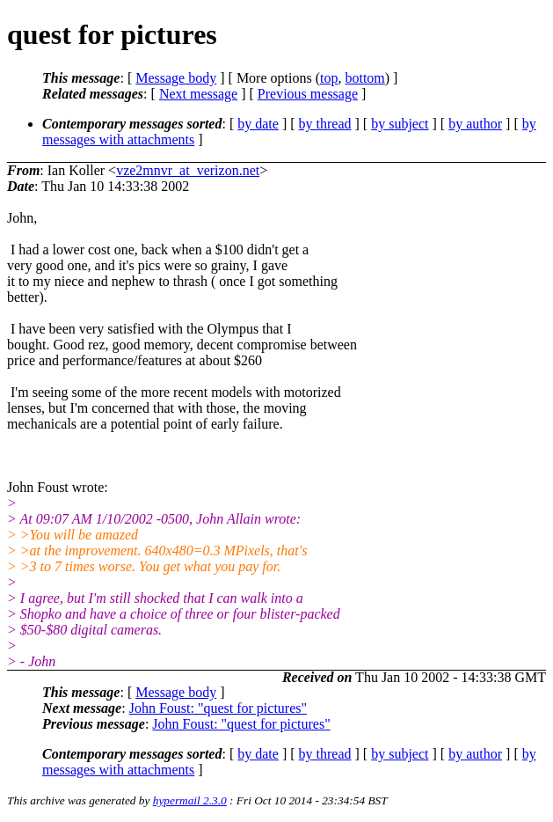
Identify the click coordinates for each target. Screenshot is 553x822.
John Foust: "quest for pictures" (218, 708)
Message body (175, 77)
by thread (325, 123)
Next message (198, 93)
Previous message (308, 93)
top (329, 77)
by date (258, 123)
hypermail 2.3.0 (190, 800)
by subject (399, 123)
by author (475, 123)
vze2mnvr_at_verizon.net (187, 170)
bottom (364, 77)
